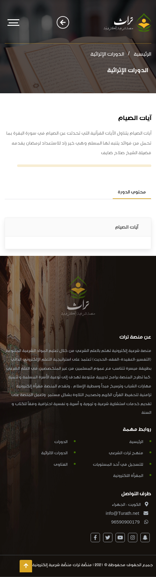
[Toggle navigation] (13, 22)
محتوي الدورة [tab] (132, 191)
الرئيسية (142, 53)
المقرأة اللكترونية (128, 474)
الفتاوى (61, 463)
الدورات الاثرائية (54, 452)
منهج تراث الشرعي (126, 452)
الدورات (61, 441)
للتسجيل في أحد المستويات (118, 463)
